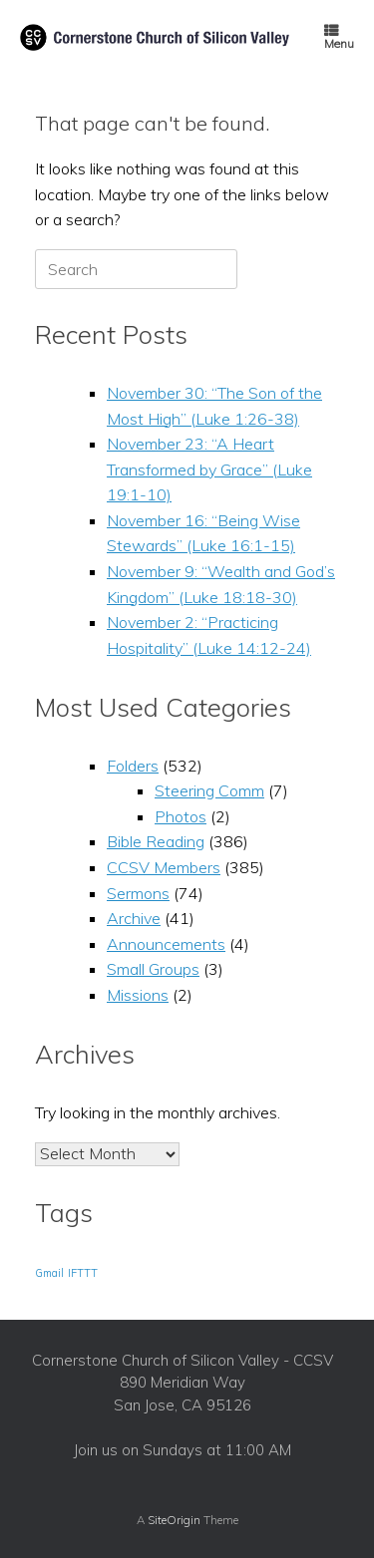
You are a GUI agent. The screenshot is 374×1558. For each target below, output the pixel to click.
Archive (134, 918)
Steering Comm (209, 790)
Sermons (138, 893)
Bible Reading (155, 841)
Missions (138, 995)
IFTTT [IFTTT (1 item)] (83, 1273)
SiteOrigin (174, 1519)
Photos (180, 816)
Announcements (166, 944)
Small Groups (153, 969)
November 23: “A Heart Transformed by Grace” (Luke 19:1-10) (209, 469)
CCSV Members (163, 867)
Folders (133, 766)
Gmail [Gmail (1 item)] (49, 1273)
